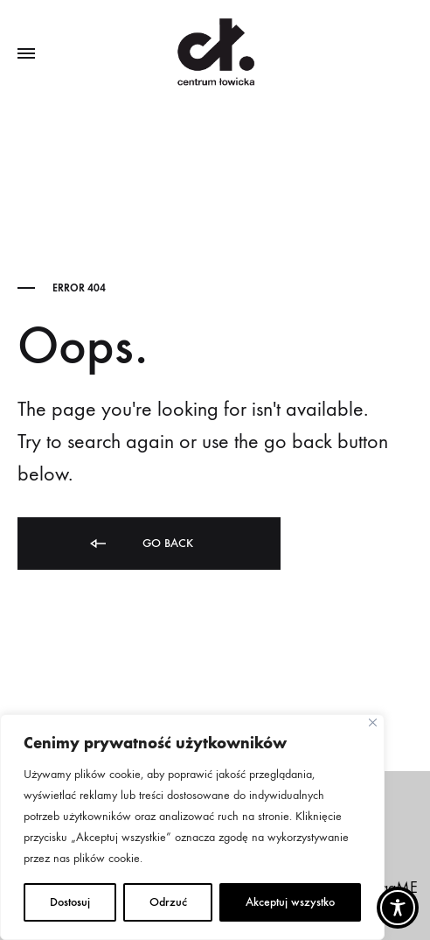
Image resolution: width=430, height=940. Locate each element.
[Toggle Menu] (26, 54)
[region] (192, 827)
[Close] (373, 722)
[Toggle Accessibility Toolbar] (397, 907)
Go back (140, 544)
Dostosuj (70, 901)
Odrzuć (168, 901)
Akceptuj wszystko (290, 901)
